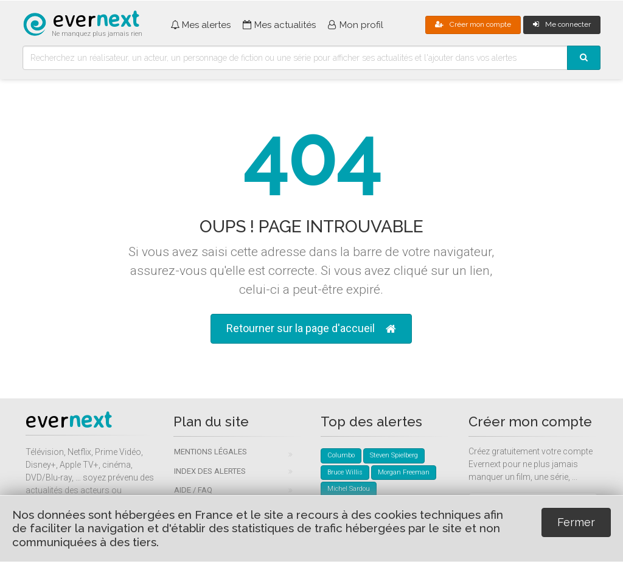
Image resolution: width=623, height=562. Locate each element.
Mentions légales (210, 451)
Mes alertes (200, 24)
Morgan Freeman (404, 472)
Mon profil (355, 24)
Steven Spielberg (394, 455)
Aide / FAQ (193, 489)
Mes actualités (279, 24)
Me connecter (562, 24)
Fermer (576, 522)
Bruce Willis (345, 472)
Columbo (341, 455)
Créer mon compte (473, 24)
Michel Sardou (348, 489)
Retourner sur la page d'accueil (311, 328)
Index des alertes (210, 471)
